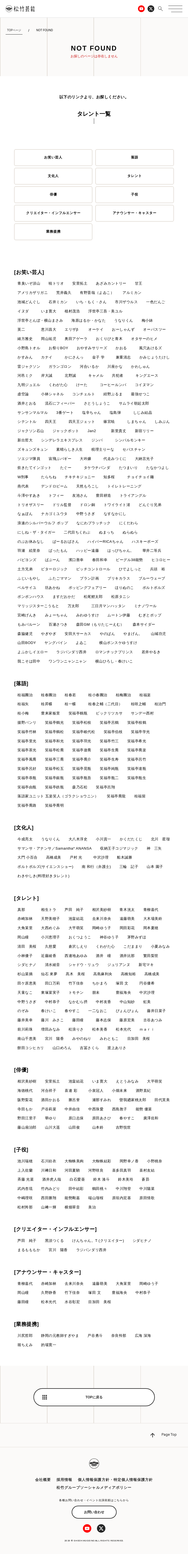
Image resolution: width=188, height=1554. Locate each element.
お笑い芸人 (53, 157)
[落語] (21, 683)
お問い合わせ (94, 1512)
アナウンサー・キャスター (135, 213)
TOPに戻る (93, 1397)
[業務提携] (26, 1324)
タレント (134, 176)
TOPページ (14, 30)
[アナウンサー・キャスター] (47, 1272)
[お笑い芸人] (29, 272)
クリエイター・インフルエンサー (53, 213)
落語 (134, 157)
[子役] (21, 1150)
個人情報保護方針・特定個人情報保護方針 (115, 1480)
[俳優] (21, 1070)
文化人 (53, 176)
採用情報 (64, 1480)
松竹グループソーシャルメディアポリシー (94, 1487)
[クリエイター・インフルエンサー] (55, 1229)
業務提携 (53, 231)
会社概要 (43, 1480)
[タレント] (26, 898)
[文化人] (24, 828)
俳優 (53, 194)
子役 (134, 194)
